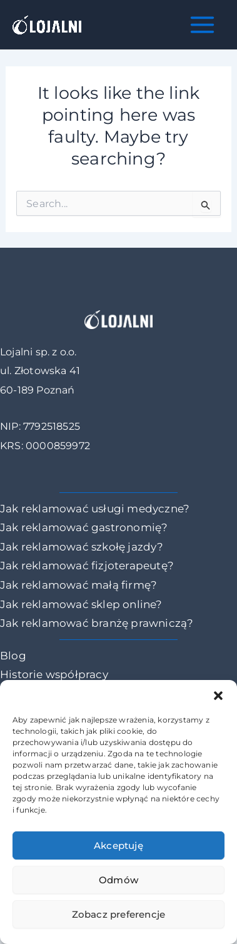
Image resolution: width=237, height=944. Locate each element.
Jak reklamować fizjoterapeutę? (87, 565)
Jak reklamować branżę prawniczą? (96, 623)
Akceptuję (118, 845)
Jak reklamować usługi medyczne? (94, 508)
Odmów (118, 880)
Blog (13, 655)
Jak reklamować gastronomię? (84, 527)
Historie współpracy (54, 674)
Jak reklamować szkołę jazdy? (82, 547)
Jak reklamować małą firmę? (78, 585)
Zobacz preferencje (119, 914)
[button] (218, 695)
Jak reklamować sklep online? (81, 604)
